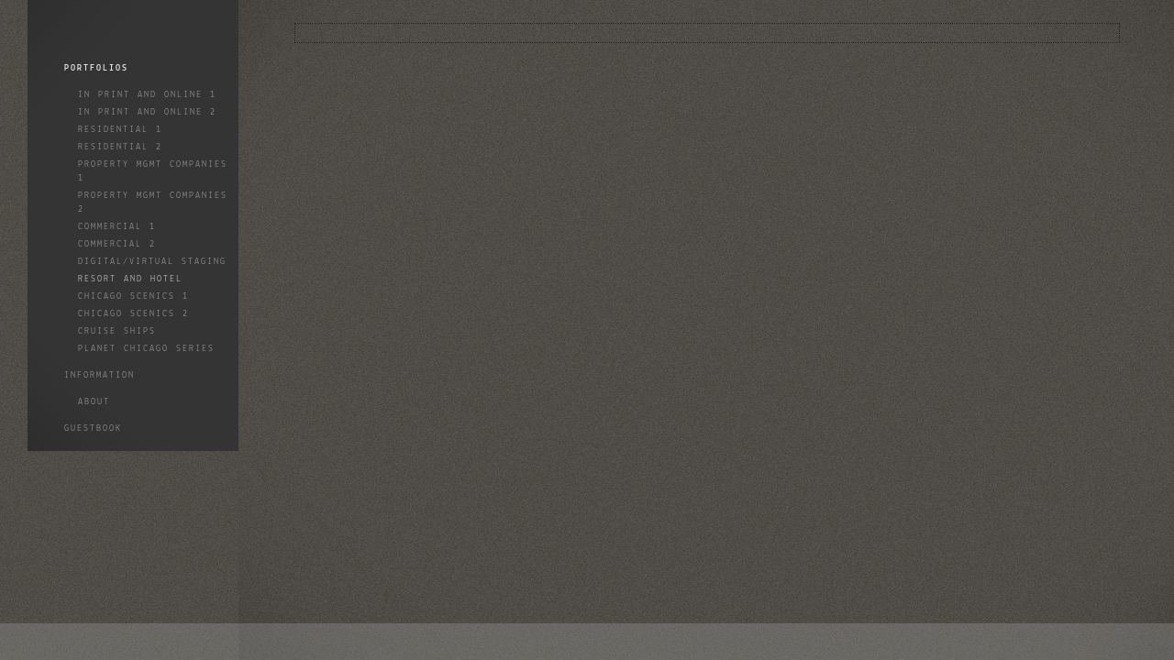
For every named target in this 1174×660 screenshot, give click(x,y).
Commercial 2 (117, 244)
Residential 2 (120, 147)
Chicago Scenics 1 (133, 297)
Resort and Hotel (130, 279)
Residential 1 (120, 130)
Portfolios (96, 68)
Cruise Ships (117, 331)
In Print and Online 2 (147, 112)
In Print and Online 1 (147, 95)
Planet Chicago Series (146, 349)
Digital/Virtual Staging (152, 262)
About (94, 402)
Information (99, 375)
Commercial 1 (117, 227)
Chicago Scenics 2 (133, 314)
